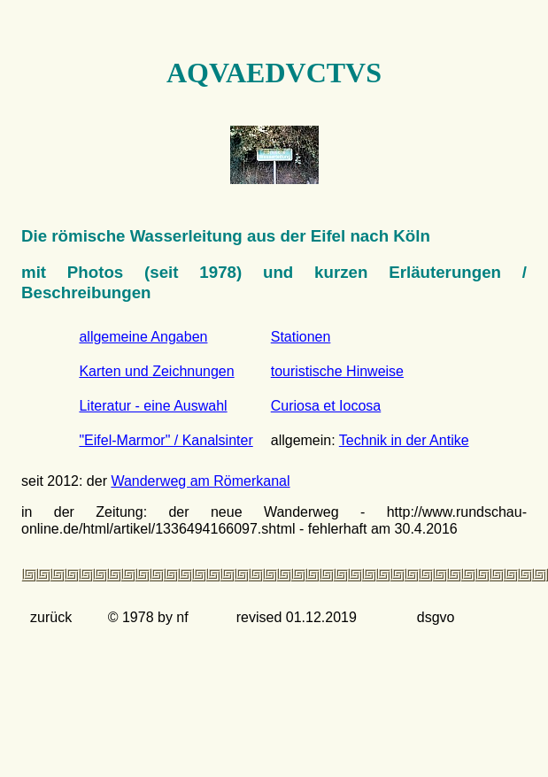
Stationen (301, 336)
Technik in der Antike (404, 440)
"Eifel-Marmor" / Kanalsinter (165, 440)
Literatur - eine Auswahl (153, 405)
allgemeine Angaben (143, 336)
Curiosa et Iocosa (326, 405)
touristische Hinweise (337, 371)
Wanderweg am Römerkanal (200, 481)
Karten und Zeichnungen (156, 371)
